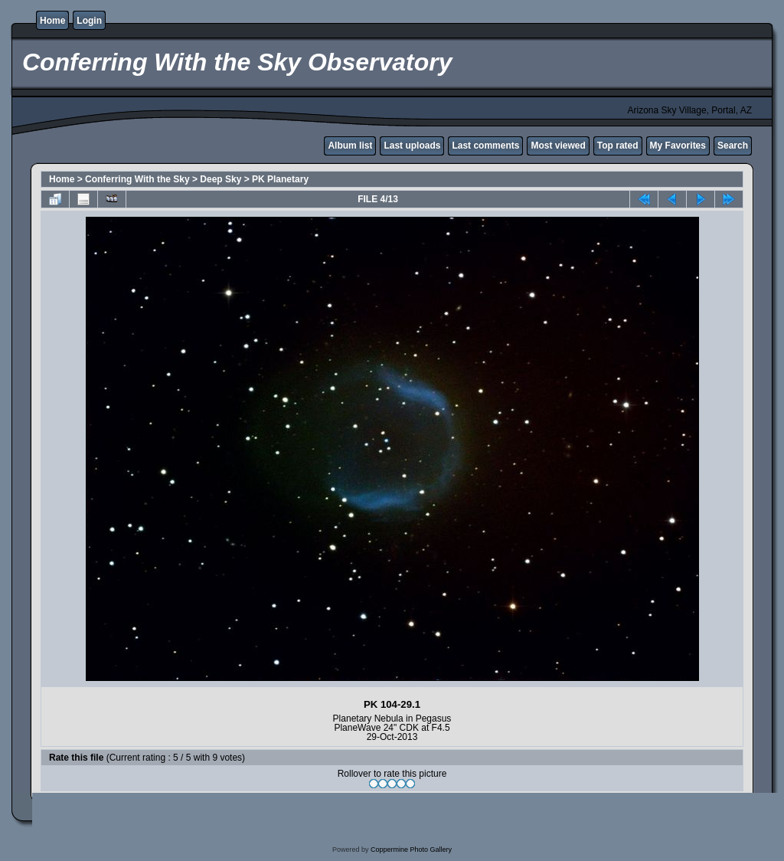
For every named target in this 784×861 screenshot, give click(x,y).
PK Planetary (280, 179)
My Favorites (678, 145)
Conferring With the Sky (137, 179)
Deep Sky (220, 179)
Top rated (618, 145)
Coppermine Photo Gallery (411, 849)
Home (52, 20)
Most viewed (558, 145)
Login (89, 20)
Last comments (485, 145)
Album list (350, 145)
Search (732, 145)
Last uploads (412, 145)
